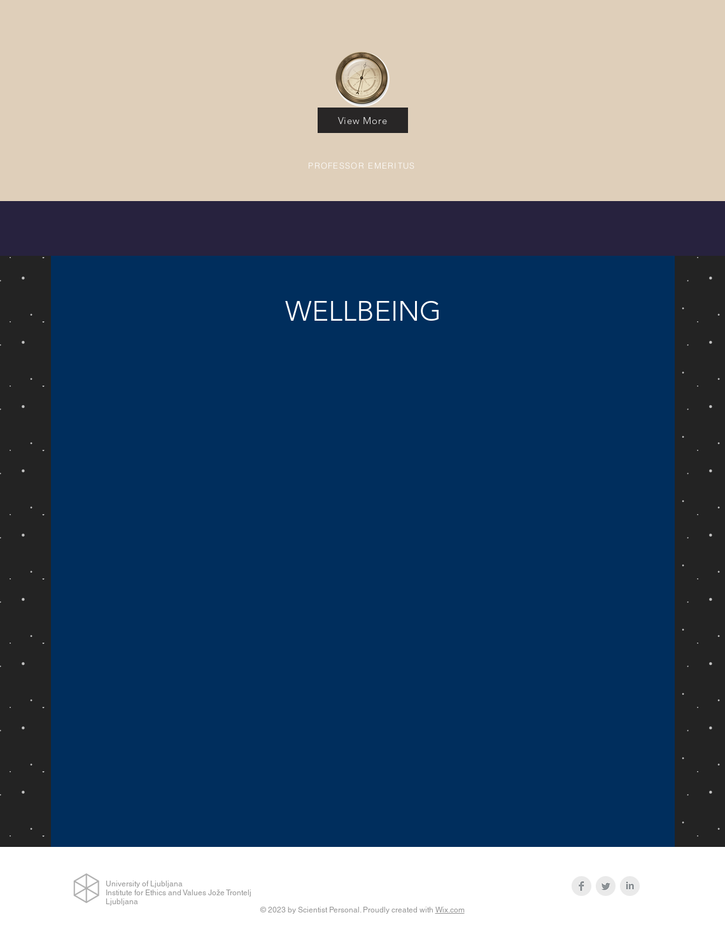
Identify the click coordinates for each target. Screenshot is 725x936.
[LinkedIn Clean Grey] (630, 886)
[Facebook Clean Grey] (581, 886)
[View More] (363, 120)
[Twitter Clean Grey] (606, 886)
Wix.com (450, 909)
